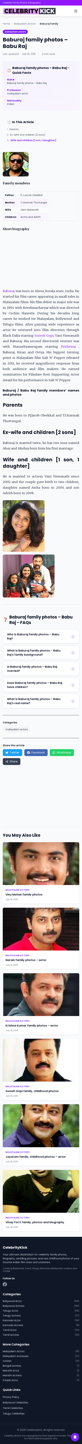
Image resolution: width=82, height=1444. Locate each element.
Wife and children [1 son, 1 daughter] (31, 140)
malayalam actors (15, 31)
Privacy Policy (11, 1397)
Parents (13, 129)
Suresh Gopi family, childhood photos (32, 1091)
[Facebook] (5, 1284)
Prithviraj (68, 347)
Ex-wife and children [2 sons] (26, 135)
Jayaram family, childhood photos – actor (36, 1157)
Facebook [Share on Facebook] (36, 752)
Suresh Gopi (44, 336)
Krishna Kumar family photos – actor (32, 1026)
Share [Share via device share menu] (12, 761)
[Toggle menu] (75, 11)
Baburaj (9, 291)
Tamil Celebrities (13, 1408)
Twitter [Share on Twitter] (13, 752)
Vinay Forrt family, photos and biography (35, 1222)
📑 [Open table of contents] (75, 1437)
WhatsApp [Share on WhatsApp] (61, 752)
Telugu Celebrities (14, 1413)
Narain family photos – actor (26, 960)
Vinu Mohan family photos (24, 895)
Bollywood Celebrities (15, 1402)
